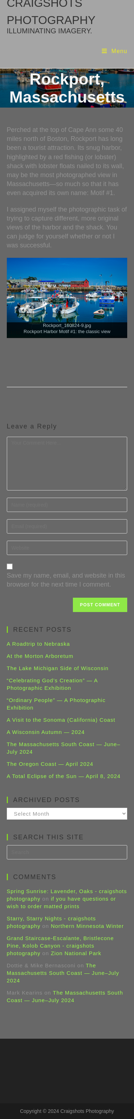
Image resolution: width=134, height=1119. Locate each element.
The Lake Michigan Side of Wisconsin (58, 668)
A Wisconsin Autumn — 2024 (46, 732)
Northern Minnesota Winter (87, 926)
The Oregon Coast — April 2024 (50, 764)
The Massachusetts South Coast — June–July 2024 (63, 972)
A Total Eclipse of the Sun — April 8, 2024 (64, 776)
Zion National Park (76, 953)
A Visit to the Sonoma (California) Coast (61, 720)
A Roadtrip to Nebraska (38, 644)
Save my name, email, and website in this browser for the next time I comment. (66, 580)
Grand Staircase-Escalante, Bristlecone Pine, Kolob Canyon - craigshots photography (60, 945)
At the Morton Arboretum (40, 656)
